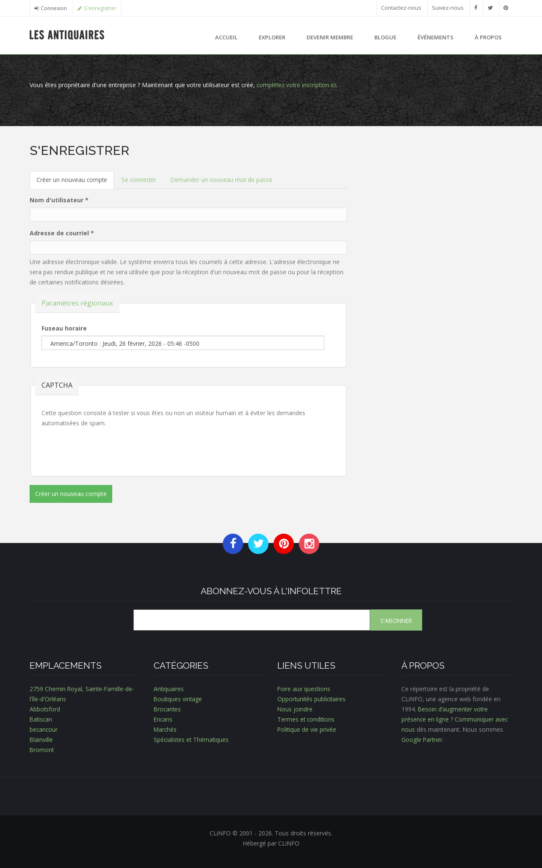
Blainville (41, 740)
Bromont (42, 750)
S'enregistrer (102, 8)
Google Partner (422, 740)
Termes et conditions (306, 719)
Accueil (226, 37)
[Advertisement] (436, 202)
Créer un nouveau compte (75, 182)
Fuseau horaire (64, 328)
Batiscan (41, 719)
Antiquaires (169, 689)
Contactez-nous (401, 7)
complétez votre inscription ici (297, 85)
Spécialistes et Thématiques (192, 740)
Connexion (55, 8)
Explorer (272, 37)
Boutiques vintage (178, 699)
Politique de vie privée (307, 729)
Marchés (165, 729)
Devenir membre (330, 37)
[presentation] (105, 449)
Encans (163, 719)
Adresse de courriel (62, 233)
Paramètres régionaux (77, 303)
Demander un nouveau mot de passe (224, 180)
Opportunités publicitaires (312, 699)
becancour (44, 729)
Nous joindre (295, 709)
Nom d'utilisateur (59, 200)
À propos (488, 37)
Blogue (385, 37)
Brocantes (168, 709)
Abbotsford (45, 709)
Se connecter (140, 180)
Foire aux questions (304, 689)
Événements (436, 37)
